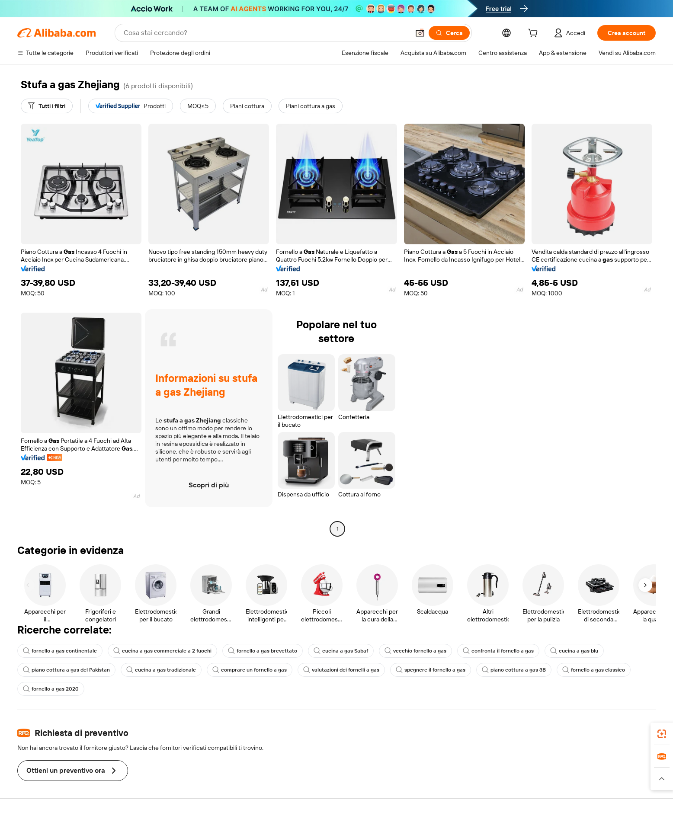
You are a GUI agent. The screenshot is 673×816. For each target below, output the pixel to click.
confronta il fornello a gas (498, 650)
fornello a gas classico (593, 669)
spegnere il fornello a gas (430, 669)
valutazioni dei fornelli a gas (341, 669)
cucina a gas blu (574, 650)
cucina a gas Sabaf (341, 650)
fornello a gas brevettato (262, 650)
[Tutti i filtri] (47, 106)
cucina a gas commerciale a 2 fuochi (162, 650)
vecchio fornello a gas (415, 650)
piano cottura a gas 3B (514, 669)
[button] (420, 33)
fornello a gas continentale (60, 650)
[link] (662, 734)
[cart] (534, 34)
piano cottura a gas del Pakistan (66, 669)
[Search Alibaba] (266, 33)
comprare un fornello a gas (249, 669)
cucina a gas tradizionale (161, 669)
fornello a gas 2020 (51, 688)
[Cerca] (449, 33)
